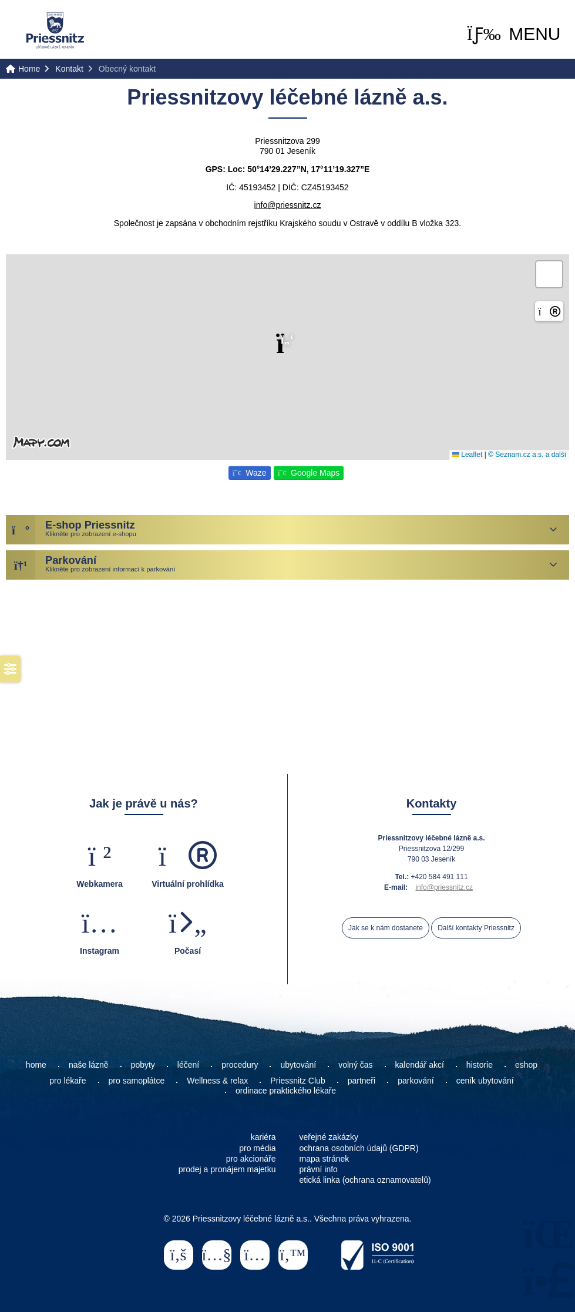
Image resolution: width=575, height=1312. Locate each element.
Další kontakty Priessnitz (476, 928)
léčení (188, 1064)
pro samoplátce (137, 1080)
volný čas (355, 1064)
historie (479, 1064)
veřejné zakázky (329, 1137)
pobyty (143, 1064)
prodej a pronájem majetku (227, 1169)
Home (55, 30)
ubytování (298, 1064)
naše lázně (89, 1064)
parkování (415, 1080)
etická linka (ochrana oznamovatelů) (365, 1180)
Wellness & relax (217, 1080)
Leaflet (467, 454)
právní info (319, 1169)
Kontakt (69, 69)
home (36, 1064)
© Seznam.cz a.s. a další (527, 454)
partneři (361, 1080)
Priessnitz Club (297, 1080)
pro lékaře (67, 1080)
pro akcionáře (251, 1158)
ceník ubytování (485, 1080)
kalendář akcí (419, 1064)
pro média (257, 1148)
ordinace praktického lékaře (287, 1090)
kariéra (263, 1137)
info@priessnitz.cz (287, 205)
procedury (239, 1064)
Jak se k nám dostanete (385, 928)
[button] (514, 34)
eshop (526, 1064)
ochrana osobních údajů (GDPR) (359, 1148)
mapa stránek (324, 1158)
